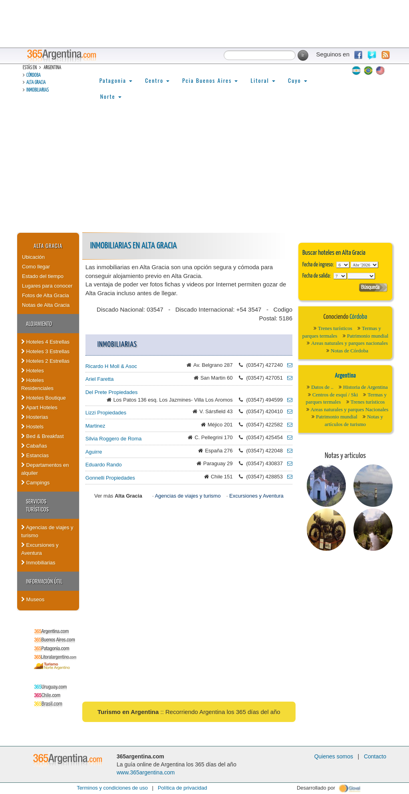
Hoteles (32, 371)
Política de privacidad (182, 788)
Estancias (35, 455)
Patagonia (115, 80)
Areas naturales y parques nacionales (349, 343)
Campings (35, 483)
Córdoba (33, 75)
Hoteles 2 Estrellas (45, 361)
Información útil (44, 581)
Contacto (375, 756)
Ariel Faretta (99, 379)
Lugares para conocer (47, 286)
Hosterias (34, 417)
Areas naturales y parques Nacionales (350, 409)
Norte (110, 96)
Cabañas (34, 446)
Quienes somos (333, 756)
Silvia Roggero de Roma (113, 439)
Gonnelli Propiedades (110, 478)
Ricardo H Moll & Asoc (111, 366)
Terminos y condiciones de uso (112, 788)
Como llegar (36, 267)
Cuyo (297, 80)
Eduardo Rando (103, 465)
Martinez (95, 426)
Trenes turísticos (335, 328)
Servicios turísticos (37, 505)
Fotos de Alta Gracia (45, 295)
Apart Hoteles (39, 407)
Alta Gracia (36, 82)
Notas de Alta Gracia (45, 305)
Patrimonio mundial (368, 336)
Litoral (262, 80)
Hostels (32, 427)
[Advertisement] (204, 172)
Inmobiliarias (37, 90)
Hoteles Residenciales (37, 384)
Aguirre (93, 452)
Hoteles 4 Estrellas (45, 342)
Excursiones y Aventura (40, 549)
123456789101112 (364, 265)
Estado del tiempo (43, 276)
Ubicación (33, 257)
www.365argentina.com (146, 772)
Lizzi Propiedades (106, 413)
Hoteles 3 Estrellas (45, 351)
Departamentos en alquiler (45, 469)
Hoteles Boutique (43, 398)
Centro (157, 80)
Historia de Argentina (365, 387)
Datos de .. (322, 387)
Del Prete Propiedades (111, 392)
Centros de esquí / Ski (335, 395)
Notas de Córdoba (349, 351)
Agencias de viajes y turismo (47, 531)
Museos (32, 599)
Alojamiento (39, 324)
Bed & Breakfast (42, 436)
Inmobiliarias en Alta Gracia (133, 245)
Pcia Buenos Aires (210, 80)
